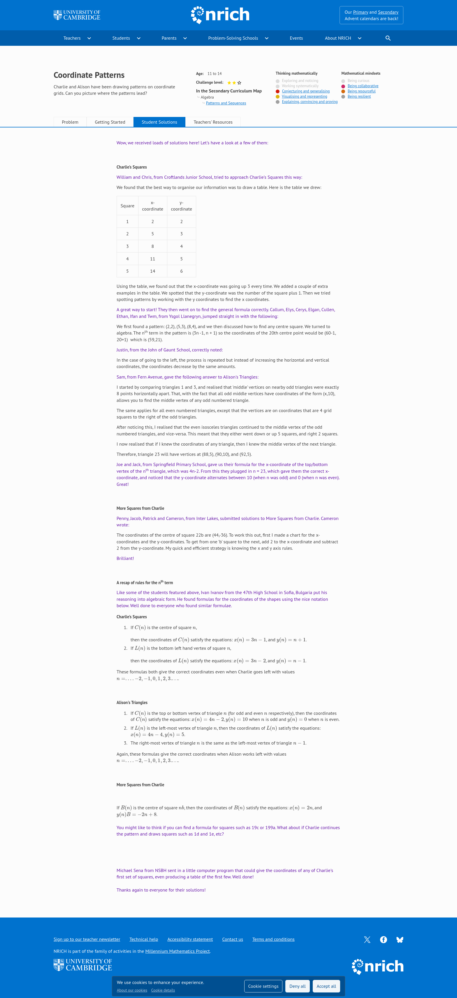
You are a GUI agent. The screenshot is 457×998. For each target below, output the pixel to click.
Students (121, 38)
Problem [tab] (70, 122)
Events (296, 38)
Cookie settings (263, 986)
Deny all (297, 986)
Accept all (326, 986)
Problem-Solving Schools (233, 38)
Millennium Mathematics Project (177, 951)
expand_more (89, 38)
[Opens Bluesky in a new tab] (399, 939)
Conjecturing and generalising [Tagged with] (306, 91)
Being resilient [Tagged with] (359, 96)
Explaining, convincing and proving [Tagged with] (310, 101)
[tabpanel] (228, 516)
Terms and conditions (273, 939)
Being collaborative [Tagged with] (363, 85)
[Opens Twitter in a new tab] (367, 939)
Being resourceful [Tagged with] (362, 91)
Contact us (232, 939)
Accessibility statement (190, 939)
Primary (360, 12)
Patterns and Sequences (226, 103)
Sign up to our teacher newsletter (87, 939)
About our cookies (132, 990)
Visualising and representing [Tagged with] (304, 96)
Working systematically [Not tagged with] (300, 85)
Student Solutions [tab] (159, 122)
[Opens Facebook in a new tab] (383, 939)
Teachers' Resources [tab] (213, 122)
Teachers (72, 38)
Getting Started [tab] (110, 122)
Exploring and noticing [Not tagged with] (300, 80)
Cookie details (163, 990)
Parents (169, 38)
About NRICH (338, 38)
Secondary (388, 12)
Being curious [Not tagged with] (358, 80)
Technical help (143, 939)
